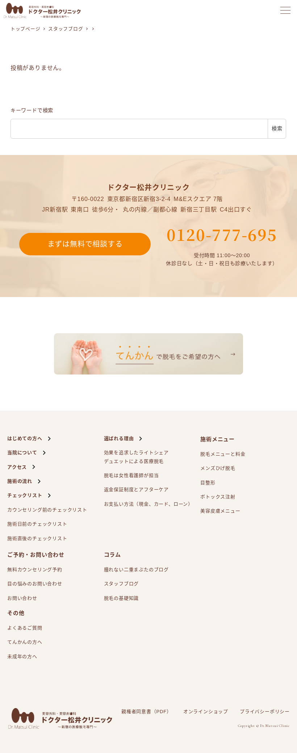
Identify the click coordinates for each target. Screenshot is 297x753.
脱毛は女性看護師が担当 (131, 475)
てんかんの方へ (24, 642)
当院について (22, 452)
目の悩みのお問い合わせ (34, 583)
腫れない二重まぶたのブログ (136, 569)
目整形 (207, 482)
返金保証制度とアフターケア (136, 489)
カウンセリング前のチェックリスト (47, 510)
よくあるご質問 (24, 628)
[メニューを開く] (285, 10)
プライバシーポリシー (265, 711)
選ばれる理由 (119, 438)
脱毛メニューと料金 (222, 454)
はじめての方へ (24, 438)
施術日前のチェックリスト (37, 524)
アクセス (17, 467)
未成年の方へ (22, 656)
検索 (277, 128)
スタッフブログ (121, 583)
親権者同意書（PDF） (146, 711)
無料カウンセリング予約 (34, 569)
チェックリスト (24, 495)
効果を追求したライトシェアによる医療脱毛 (136, 457)
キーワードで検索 (32, 110)
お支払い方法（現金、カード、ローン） (148, 504)
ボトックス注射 (217, 496)
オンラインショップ (205, 711)
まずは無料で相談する (85, 244)
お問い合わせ (22, 598)
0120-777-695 (222, 234)
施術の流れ (19, 481)
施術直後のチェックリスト (37, 538)
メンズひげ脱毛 (217, 468)
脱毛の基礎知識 (121, 598)
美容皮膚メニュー (220, 511)
